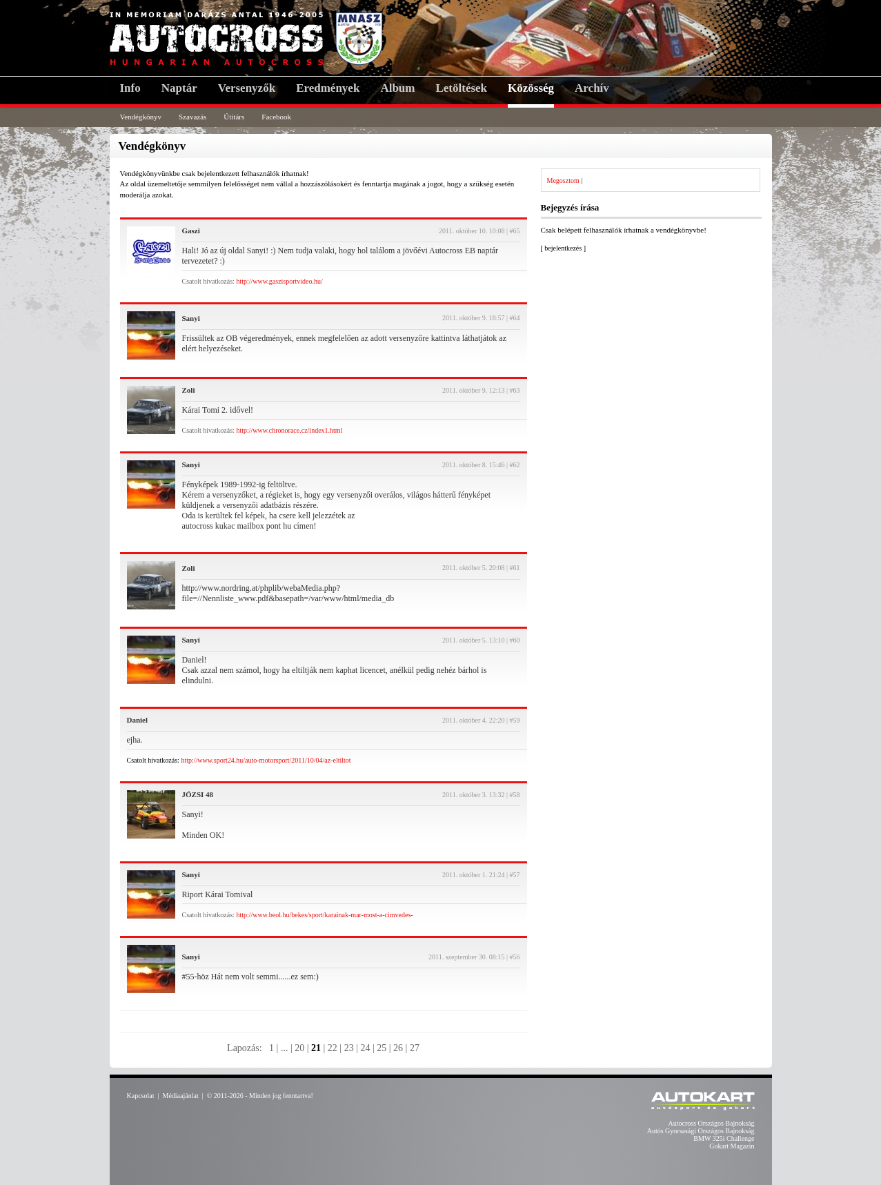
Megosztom (563, 180)
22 (332, 1048)
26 (398, 1048)
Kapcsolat (141, 1095)
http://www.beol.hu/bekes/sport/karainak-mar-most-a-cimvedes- (324, 915)
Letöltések (461, 88)
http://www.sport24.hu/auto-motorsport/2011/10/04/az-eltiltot (265, 760)
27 (414, 1048)
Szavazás (192, 116)
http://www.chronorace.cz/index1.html (289, 430)
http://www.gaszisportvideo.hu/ (279, 281)
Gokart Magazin (731, 1146)
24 (365, 1048)
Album (397, 88)
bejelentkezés (563, 248)
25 (381, 1048)
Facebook (276, 116)
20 (299, 1048)
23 (349, 1048)
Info (130, 88)
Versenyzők (246, 88)
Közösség (531, 88)
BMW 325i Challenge (723, 1138)
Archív (592, 88)
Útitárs (234, 116)
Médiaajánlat (181, 1095)
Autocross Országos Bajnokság (712, 1123)
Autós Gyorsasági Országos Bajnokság (701, 1131)
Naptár (179, 88)
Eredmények (327, 88)
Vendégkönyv (141, 116)
